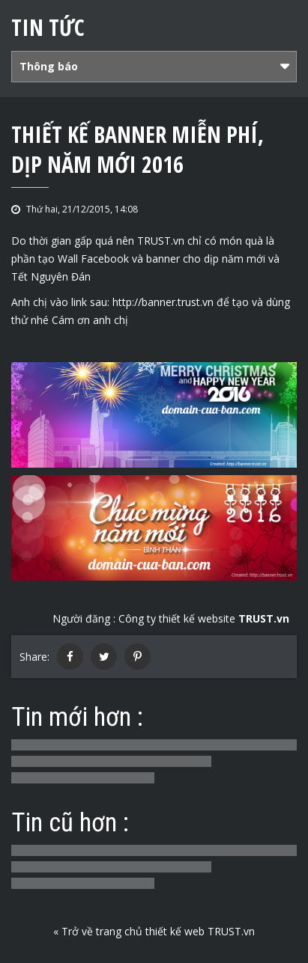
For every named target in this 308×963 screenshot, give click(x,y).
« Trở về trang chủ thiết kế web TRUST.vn (154, 931)
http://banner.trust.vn (163, 302)
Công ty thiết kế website (203, 618)
